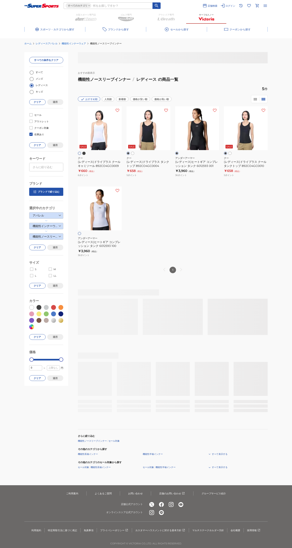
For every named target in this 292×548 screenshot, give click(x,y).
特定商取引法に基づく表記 (62, 530)
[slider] (31, 359)
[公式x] (151, 504)
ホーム (28, 43)
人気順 (108, 99)
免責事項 (88, 530)
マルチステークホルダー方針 (208, 530)
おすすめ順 (89, 99)
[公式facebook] (161, 504)
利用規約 (36, 530)
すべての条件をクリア (46, 60)
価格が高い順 (161, 99)
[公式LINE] (161, 512)
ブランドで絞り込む (46, 192)
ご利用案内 (72, 493)
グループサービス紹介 (214, 493)
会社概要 (235, 530)
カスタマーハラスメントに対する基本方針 (160, 530)
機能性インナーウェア (74, 43)
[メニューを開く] (265, 5)
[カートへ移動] (257, 5)
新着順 (122, 99)
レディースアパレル (47, 43)
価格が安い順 (140, 99)
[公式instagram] (171, 504)
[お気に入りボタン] (117, 110)
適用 (55, 101)
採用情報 (254, 530)
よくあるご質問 (103, 493)
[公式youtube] (180, 504)
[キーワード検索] (156, 5)
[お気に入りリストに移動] (249, 5)
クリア (37, 101)
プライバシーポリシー (114, 530)
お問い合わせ (135, 493)
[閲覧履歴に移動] (241, 5)
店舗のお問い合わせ (172, 493)
